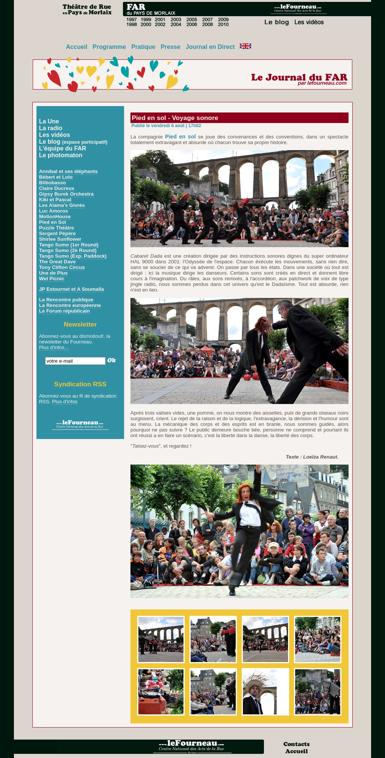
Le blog (73, 141)
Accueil (76, 47)
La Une (49, 121)
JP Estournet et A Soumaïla (71, 289)
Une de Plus (53, 273)
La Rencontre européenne (70, 305)
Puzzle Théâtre (56, 228)
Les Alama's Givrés (62, 205)
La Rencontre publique (66, 299)
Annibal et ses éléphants (68, 171)
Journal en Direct (210, 47)
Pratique (143, 47)
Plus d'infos (64, 401)
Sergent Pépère (57, 233)
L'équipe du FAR (62, 148)
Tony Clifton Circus (62, 267)
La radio (50, 128)
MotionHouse (55, 216)
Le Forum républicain (64, 311)
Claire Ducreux (56, 188)
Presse (170, 47)
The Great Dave (57, 261)
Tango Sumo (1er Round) (69, 245)
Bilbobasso (52, 182)
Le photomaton (61, 155)
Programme (109, 47)
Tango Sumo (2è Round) (68, 250)
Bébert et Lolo (56, 177)
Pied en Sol (52, 222)
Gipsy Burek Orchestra (66, 194)
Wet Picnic (51, 278)
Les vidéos (54, 135)
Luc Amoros (53, 211)
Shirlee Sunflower (60, 239)
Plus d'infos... (54, 347)
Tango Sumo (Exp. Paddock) (73, 256)
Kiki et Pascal (55, 199)
